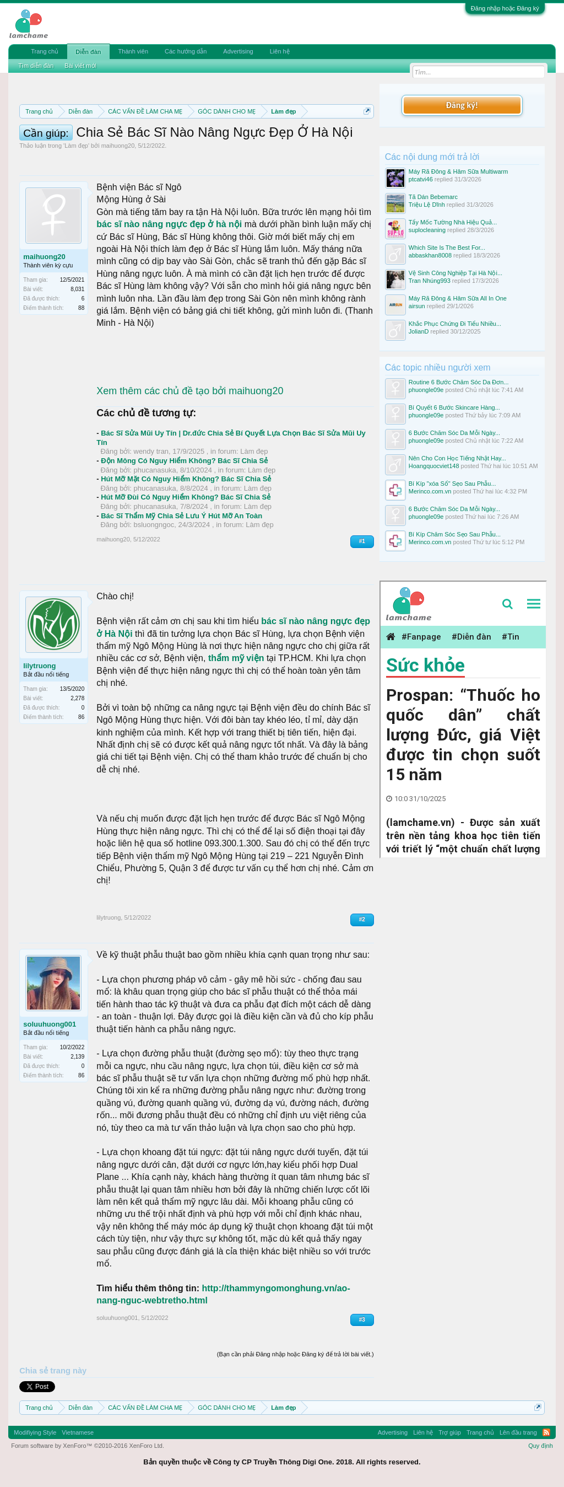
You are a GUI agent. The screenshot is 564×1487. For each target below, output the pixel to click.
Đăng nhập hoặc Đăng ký (505, 8)
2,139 (77, 1057)
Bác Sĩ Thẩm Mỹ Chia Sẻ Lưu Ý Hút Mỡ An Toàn (181, 516)
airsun (417, 306)
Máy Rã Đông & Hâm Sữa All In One (458, 298)
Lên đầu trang (518, 1432)
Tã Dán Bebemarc (433, 197)
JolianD (419, 331)
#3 (362, 1320)
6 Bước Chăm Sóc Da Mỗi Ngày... (454, 433)
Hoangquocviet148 (434, 466)
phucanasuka (155, 470)
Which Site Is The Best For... (447, 247)
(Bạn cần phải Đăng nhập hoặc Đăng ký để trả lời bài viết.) (295, 1354)
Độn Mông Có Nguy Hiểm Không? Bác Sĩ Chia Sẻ (184, 461)
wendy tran (151, 451)
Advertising (238, 51)
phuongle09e (426, 389)
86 (81, 717)
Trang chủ (44, 51)
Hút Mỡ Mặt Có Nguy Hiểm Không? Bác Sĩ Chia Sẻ (186, 479)
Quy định (540, 1445)
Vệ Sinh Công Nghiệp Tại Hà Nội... (455, 273)
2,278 (77, 698)
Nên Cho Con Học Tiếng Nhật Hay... (457, 458)
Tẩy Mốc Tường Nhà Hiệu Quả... (453, 222)
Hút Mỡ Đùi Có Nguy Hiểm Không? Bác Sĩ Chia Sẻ (185, 497)
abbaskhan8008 (430, 255)
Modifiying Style (35, 1432)
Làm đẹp (76, 145)
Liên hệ (280, 51)
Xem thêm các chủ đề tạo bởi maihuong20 (189, 390)
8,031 (77, 289)
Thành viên (133, 51)
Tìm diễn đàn (35, 65)
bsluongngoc (154, 524)
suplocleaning (427, 230)
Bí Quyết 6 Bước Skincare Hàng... (454, 407)
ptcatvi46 (421, 179)
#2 (362, 919)
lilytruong (39, 666)
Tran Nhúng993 (430, 280)
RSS (546, 1432)
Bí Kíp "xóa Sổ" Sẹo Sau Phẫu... (452, 483)
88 (81, 308)
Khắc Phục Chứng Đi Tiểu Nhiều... (455, 323)
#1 (362, 541)
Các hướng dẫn (186, 51)
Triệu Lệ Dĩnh (427, 204)
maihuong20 (118, 145)
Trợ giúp (449, 1432)
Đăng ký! (462, 105)
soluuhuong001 (49, 1024)
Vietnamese (78, 1432)
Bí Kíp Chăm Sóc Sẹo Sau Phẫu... (455, 534)
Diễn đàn (88, 52)
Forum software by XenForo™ (87, 1445)
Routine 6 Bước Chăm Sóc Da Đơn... (459, 382)
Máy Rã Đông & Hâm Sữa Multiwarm (458, 171)
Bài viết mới (80, 65)
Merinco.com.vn (430, 491)
